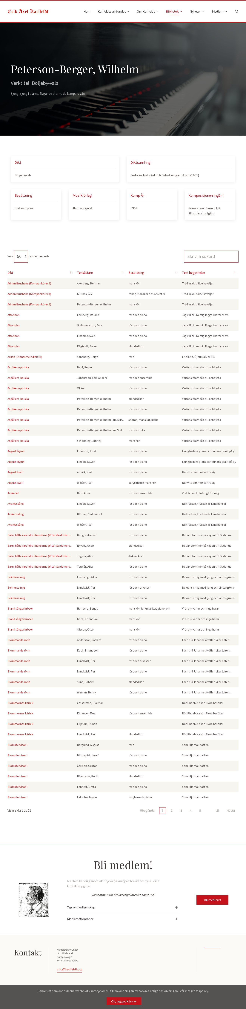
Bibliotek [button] (174, 11)
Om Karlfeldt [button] (148, 11)
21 (217, 810)
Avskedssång (15, 504)
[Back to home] (28, 11)
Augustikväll (15, 472)
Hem (87, 11)
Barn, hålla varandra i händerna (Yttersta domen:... (39, 535)
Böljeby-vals (23, 175)
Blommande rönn (18, 640)
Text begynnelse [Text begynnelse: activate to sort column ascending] (193, 272)
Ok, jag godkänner (124, 1001)
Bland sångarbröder (20, 609)
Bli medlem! (212, 900)
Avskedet (13, 493)
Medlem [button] (219, 11)
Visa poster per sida (28, 256)
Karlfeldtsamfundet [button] (114, 11)
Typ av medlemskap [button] (80, 907)
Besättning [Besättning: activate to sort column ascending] (136, 272)
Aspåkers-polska (18, 367)
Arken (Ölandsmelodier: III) (24, 357)
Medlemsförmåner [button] (79, 919)
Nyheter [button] (197, 11)
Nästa (231, 810)
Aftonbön (13, 315)
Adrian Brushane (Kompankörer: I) (29, 283)
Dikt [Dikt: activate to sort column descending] (10, 272)
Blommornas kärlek (20, 703)
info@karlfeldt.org (68, 969)
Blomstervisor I (17, 745)
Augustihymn (15, 451)
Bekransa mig (16, 577)
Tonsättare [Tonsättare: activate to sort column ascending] (85, 272)
